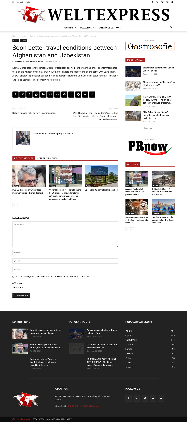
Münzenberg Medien (23, 419)
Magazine (87, 27)
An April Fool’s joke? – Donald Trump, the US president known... (135, 192)
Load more (150, 128)
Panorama (156, 214)
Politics (23, 36)
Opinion (32, 36)
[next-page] (19, 205)
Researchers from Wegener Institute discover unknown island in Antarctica (43, 362)
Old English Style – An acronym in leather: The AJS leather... (162, 192)
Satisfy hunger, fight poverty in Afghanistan (34, 113)
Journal (70, 27)
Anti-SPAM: (17, 283)
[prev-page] (14, 205)
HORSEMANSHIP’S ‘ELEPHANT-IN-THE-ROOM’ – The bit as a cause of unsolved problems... (158, 100)
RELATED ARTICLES (23, 158)
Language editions (110, 27)
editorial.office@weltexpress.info (82, 405)
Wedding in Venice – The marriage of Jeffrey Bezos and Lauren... (163, 220)
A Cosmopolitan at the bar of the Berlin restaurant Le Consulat (136, 220)
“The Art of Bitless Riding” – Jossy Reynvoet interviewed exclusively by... (156, 115)
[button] (171, 28)
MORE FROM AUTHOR (47, 158)
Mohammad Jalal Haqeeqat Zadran (29, 61)
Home (15, 36)
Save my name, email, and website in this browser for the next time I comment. (53, 276)
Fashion (155, 185)
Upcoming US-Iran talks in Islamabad (101, 190)
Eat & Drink (130, 214)
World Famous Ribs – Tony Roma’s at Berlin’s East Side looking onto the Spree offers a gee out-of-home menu (95, 116)
